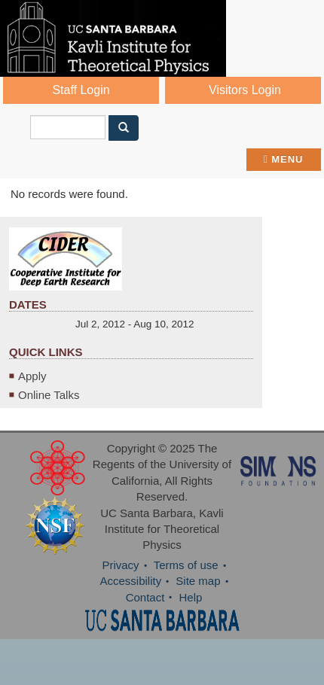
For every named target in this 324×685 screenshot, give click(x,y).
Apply (32, 376)
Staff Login (80, 90)
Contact (145, 597)
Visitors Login (245, 90)
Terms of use (186, 565)
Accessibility (130, 580)
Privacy (120, 565)
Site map (198, 580)
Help (191, 597)
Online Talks (48, 394)
